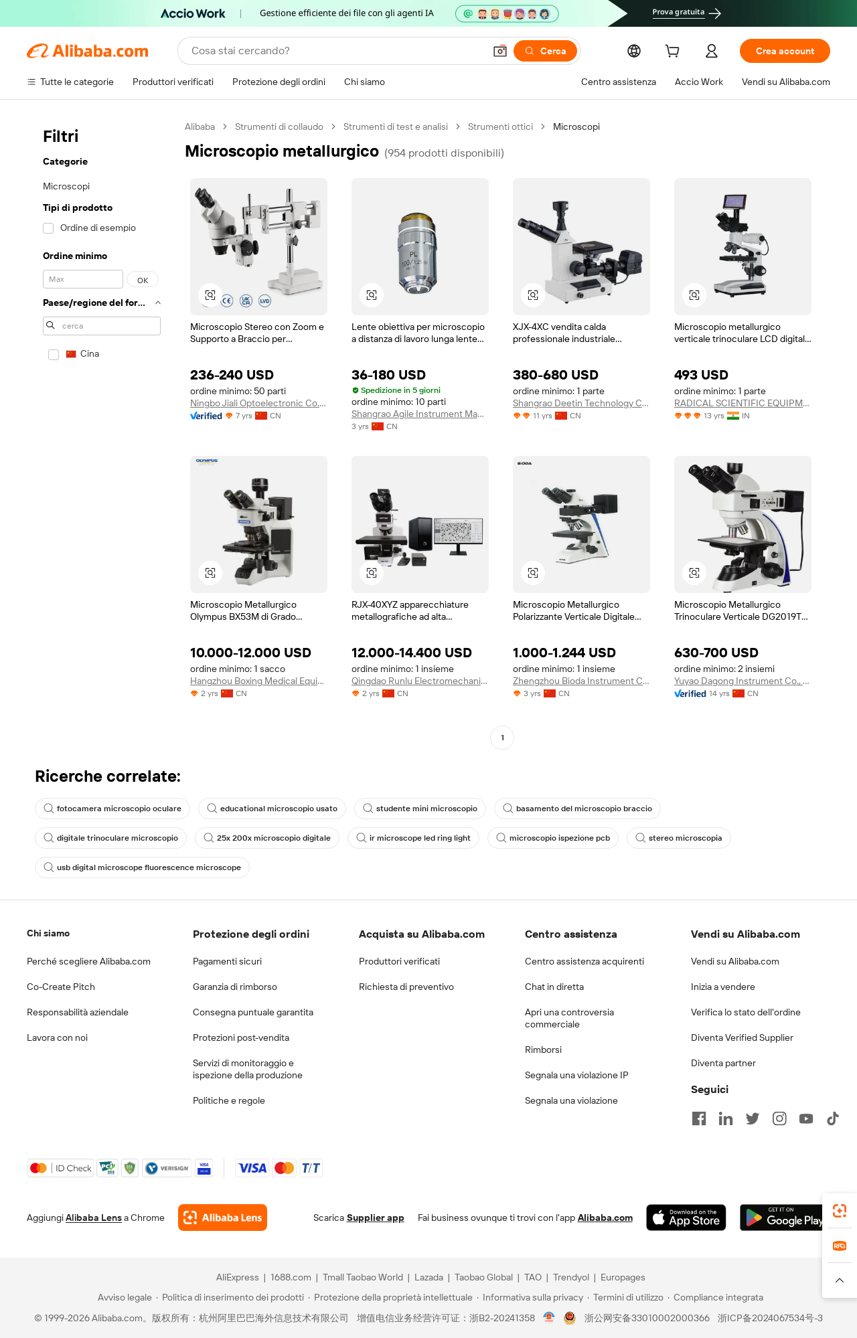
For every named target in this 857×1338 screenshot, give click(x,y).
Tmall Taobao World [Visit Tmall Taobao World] (363, 1277)
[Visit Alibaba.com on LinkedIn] (726, 1118)
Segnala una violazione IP (577, 1075)
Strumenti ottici (500, 126)
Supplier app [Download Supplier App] (375, 1217)
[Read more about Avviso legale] (123, 1297)
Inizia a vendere (723, 986)
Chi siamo (48, 933)
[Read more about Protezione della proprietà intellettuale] (390, 1297)
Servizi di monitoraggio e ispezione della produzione (248, 1069)
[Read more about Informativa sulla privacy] (530, 1297)
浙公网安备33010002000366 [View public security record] (647, 1318)
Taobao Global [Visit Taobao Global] (484, 1277)
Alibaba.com (605, 1217)
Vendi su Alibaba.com (735, 961)
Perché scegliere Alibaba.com (89, 961)
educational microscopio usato (272, 808)
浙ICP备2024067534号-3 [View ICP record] (770, 1318)
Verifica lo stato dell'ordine (746, 1012)
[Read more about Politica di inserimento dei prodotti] (230, 1297)
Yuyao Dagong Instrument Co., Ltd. (742, 680)
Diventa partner (723, 1063)
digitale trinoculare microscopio (111, 838)
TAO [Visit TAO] (533, 1277)
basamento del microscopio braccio (577, 808)
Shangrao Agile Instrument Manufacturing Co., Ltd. (420, 413)
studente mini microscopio (420, 808)
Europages (623, 1277)
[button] (500, 51)
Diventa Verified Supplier (742, 1037)
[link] (839, 1210)
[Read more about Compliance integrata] (715, 1297)
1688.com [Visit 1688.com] (290, 1277)
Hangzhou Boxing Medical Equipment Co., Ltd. (258, 680)
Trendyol (571, 1277)
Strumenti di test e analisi (395, 126)
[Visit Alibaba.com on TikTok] (833, 1118)
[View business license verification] (549, 1318)
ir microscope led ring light (413, 838)
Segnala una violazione (571, 1100)
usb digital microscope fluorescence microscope (142, 867)
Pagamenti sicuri (227, 961)
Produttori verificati (399, 961)
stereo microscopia (678, 838)
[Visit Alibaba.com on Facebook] (699, 1118)
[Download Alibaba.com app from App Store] (686, 1217)
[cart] (675, 53)
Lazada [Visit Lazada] (428, 1277)
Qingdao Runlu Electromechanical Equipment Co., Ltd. (420, 680)
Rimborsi (543, 1049)
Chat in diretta (554, 986)
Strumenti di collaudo (279, 126)
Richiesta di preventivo (406, 986)
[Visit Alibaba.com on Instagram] (779, 1118)
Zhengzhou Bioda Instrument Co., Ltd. (581, 680)
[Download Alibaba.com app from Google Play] (785, 1217)
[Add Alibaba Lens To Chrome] (222, 1217)
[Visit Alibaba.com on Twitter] (753, 1118)
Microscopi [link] (576, 126)
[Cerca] (545, 51)
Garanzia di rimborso (235, 986)
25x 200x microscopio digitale (267, 838)
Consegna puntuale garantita (253, 1012)
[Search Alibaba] (336, 51)
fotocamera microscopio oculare (112, 808)
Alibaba (200, 126)
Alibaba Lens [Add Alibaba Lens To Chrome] (94, 1217)
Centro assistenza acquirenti (584, 961)
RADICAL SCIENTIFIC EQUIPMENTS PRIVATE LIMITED (742, 403)
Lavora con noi (57, 1037)
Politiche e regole (229, 1100)
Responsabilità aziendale (78, 1012)
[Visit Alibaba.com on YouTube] (806, 1118)
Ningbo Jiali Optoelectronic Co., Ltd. (258, 403)
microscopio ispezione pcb (553, 838)
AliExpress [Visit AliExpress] (237, 1277)
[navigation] (102, 433)
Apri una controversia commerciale (569, 1018)
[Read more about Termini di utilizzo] (625, 1297)
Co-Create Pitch (61, 986)
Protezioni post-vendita (241, 1037)
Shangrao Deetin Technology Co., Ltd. (581, 403)
